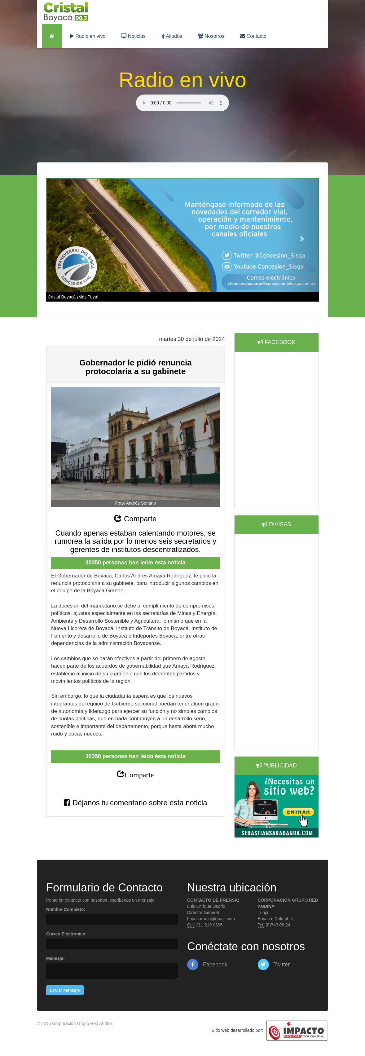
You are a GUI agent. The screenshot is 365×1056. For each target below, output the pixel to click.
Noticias (133, 36)
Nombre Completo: (65, 909)
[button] (66, 235)
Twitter (274, 964)
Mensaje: (55, 958)
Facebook (207, 964)
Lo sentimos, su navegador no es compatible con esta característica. (182, 103)
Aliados (171, 36)
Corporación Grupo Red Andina (82, 1023)
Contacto (253, 36)
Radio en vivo (87, 36)
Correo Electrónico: (66, 933)
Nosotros (211, 36)
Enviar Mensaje (65, 990)
